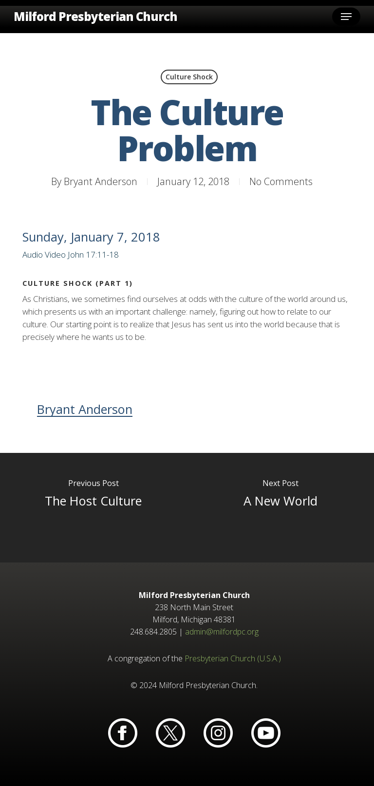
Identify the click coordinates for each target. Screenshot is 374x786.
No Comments (281, 181)
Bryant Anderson (100, 181)
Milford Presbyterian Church (95, 16)
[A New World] (280, 507)
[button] (346, 16)
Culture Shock (189, 76)
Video (55, 254)
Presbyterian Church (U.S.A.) (233, 658)
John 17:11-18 (93, 254)
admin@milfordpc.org (222, 631)
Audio (32, 254)
